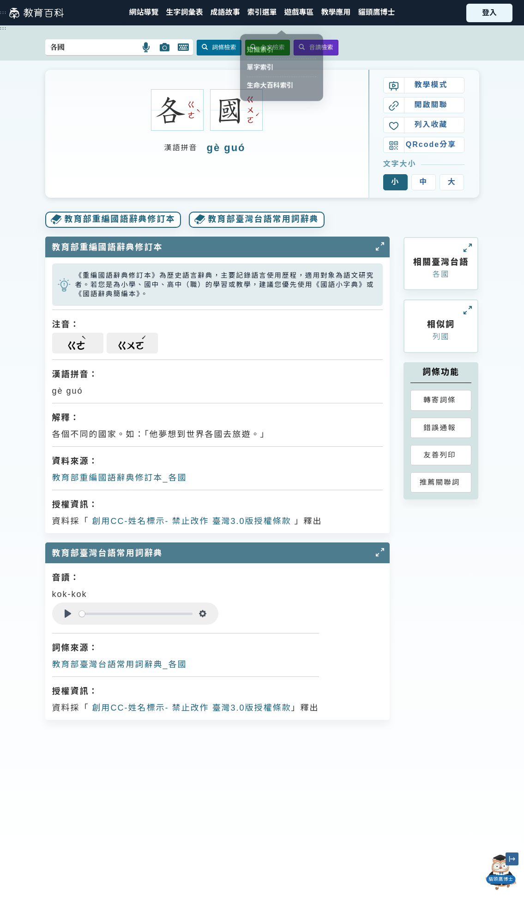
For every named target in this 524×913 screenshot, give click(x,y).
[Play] (68, 613)
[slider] (136, 613)
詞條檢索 (219, 47)
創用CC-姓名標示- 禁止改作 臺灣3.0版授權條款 (190, 521)
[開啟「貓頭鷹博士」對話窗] (501, 872)
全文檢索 (267, 47)
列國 (441, 337)
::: (3, 12)
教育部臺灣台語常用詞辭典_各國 (119, 664)
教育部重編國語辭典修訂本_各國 (119, 477)
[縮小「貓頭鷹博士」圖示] (512, 858)
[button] (262, 12)
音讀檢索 (316, 47)
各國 (441, 274)
